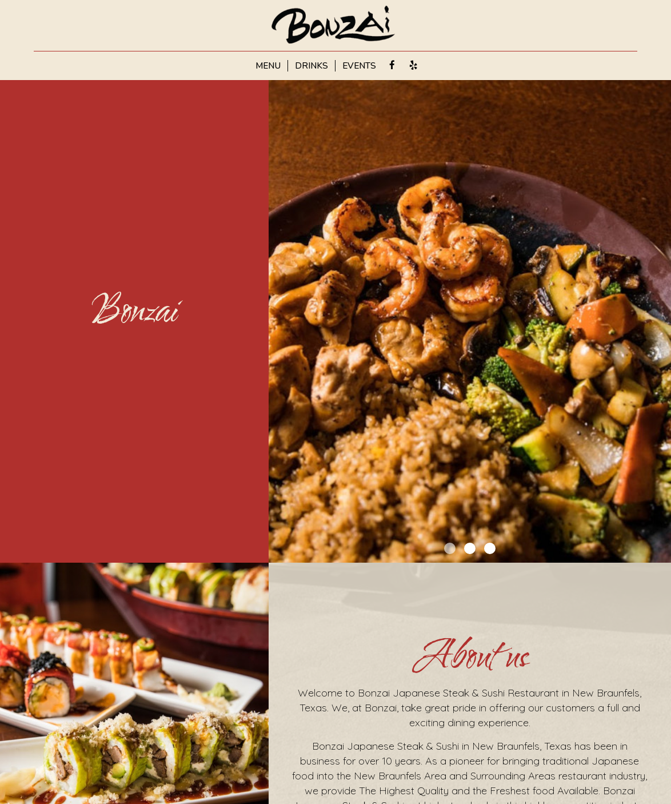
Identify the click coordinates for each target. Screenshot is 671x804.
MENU (268, 65)
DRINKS (311, 65)
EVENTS (359, 65)
